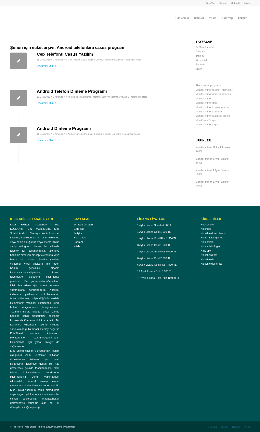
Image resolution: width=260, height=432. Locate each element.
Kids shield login (210, 246)
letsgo (139, 59)
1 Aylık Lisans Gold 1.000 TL (154, 231)
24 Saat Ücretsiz (205, 47)
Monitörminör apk (205, 120)
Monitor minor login (206, 124)
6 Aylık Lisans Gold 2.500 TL (154, 258)
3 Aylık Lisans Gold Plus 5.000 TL (157, 251)
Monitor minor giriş (206, 102)
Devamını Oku (47, 65)
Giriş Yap (210, 3)
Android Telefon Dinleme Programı (72, 91)
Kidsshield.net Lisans (213, 233)
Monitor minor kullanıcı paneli (212, 115)
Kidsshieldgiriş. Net (212, 263)
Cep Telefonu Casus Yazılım (65, 54)
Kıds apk (206, 250)
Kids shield (201, 60)
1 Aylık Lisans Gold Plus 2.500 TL (157, 238)
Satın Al (235, 3)
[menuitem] (211, 3)
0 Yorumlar (58, 59)
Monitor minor (203, 98)
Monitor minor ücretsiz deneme (213, 94)
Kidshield (206, 228)
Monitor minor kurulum (208, 111)
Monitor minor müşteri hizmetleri (214, 89)
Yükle (247, 3)
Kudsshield (207, 224)
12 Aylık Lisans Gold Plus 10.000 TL (158, 277)
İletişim (223, 3)
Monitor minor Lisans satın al (212, 107)
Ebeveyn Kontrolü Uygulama (109, 59)
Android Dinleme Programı (64, 128)
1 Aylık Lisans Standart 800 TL (155, 225)
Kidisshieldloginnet (212, 237)
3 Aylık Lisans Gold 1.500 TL (154, 245)
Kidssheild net (209, 254)
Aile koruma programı (208, 85)
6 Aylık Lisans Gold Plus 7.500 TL (157, 264)
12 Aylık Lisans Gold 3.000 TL (154, 271)
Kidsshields (207, 259)
